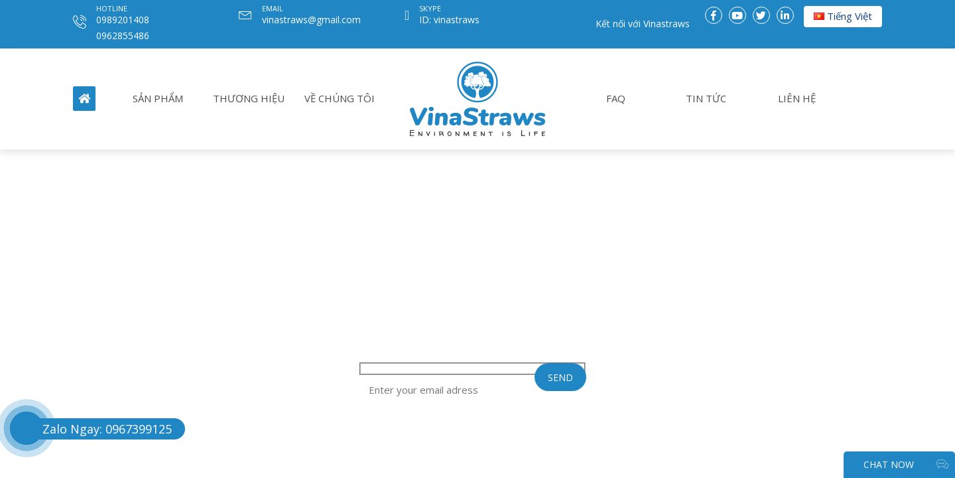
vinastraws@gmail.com (311, 19)
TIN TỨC (706, 98)
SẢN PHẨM (158, 98)
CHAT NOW (905, 465)
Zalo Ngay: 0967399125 (107, 429)
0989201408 (122, 19)
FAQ (615, 98)
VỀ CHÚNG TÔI (339, 98)
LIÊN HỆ (797, 98)
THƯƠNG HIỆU (249, 98)
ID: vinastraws (449, 19)
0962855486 (122, 35)
